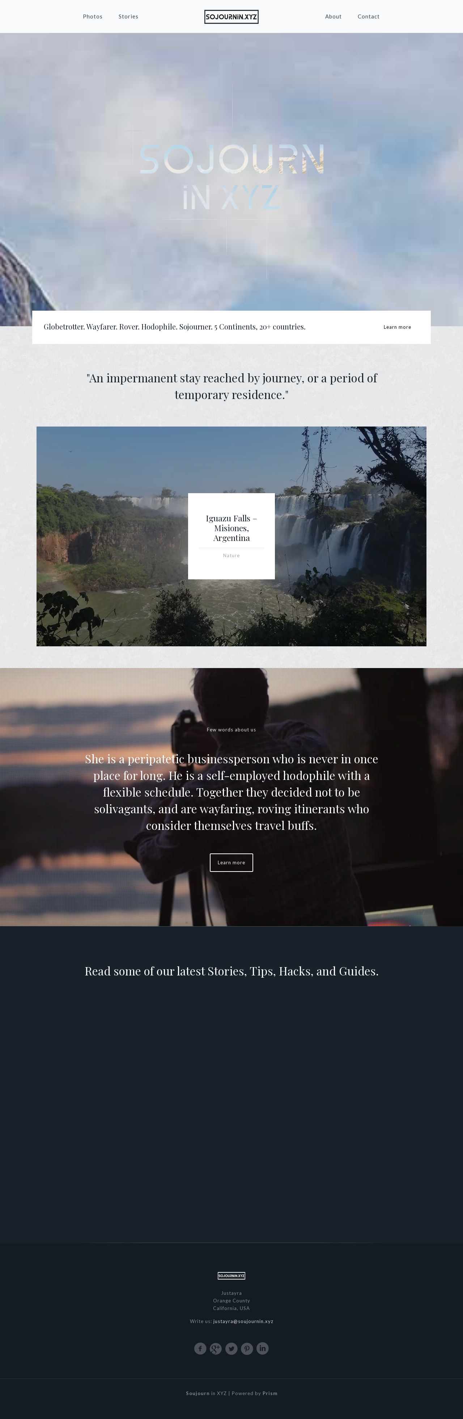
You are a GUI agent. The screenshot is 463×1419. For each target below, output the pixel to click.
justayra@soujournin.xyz (243, 1321)
